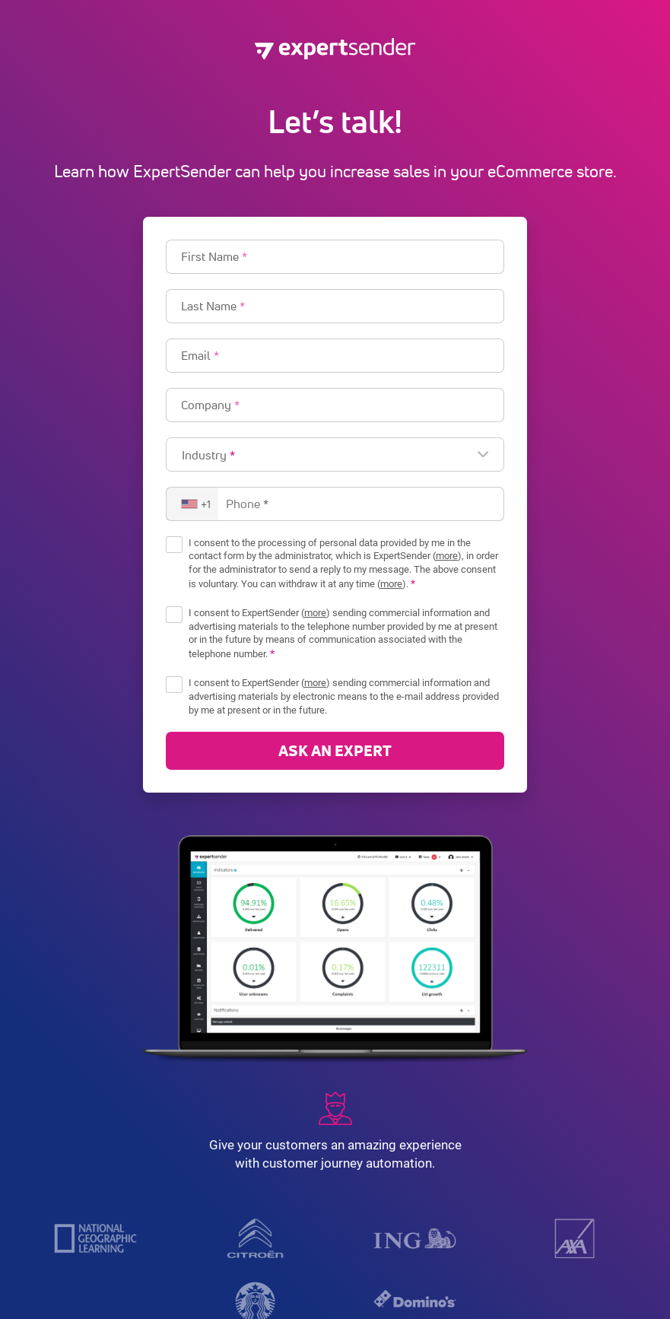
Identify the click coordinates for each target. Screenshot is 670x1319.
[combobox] (192, 504)
